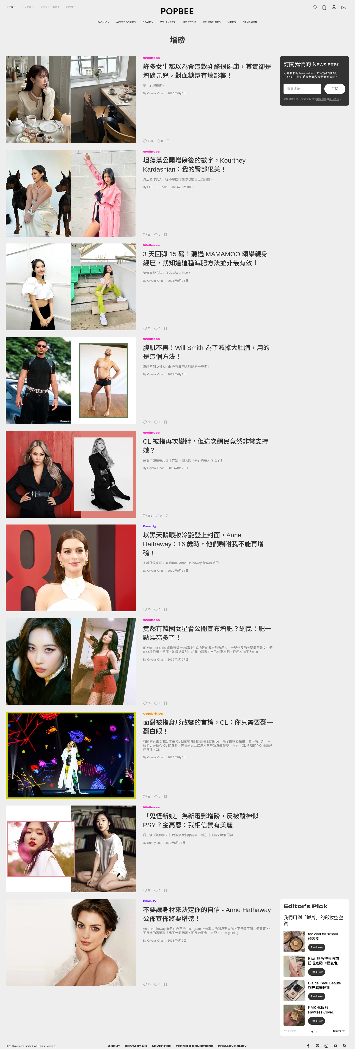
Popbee (11, 7)
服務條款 (321, 99)
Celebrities (153, 713)
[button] (312, 1032)
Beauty (149, 526)
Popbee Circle (50, 7)
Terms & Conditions (194, 1046)
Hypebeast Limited (22, 1046)
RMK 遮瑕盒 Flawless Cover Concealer (320, 1012)
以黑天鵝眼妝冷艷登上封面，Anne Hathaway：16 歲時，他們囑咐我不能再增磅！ (203, 544)
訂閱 (335, 89)
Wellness (151, 57)
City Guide (28, 7)
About (114, 1046)
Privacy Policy (232, 1046)
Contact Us (136, 1046)
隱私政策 (334, 99)
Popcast (71, 7)
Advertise (161, 1046)
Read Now (316, 947)
